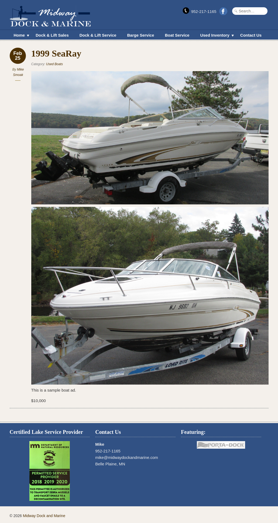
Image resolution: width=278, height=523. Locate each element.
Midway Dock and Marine (44, 516)
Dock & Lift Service (98, 35)
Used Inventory (214, 36)
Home (19, 36)
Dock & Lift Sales (52, 35)
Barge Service (140, 35)
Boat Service (177, 35)
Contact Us (251, 35)
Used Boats (54, 64)
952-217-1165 (203, 11)
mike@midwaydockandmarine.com (126, 457)
